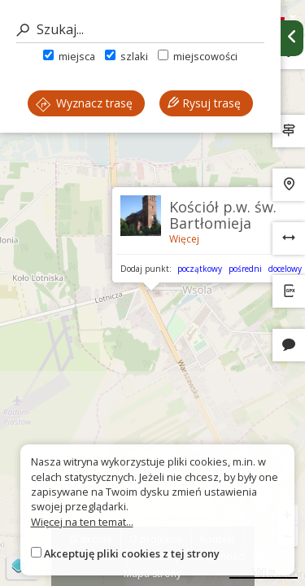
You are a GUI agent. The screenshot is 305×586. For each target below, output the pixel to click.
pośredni (245, 268)
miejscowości (197, 56)
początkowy (199, 268)
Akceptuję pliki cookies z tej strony (132, 553)
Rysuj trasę (204, 103)
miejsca (69, 56)
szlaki (126, 56)
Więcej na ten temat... (82, 521)
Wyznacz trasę (84, 103)
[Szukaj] (140, 29)
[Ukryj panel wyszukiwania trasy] (292, 38)
